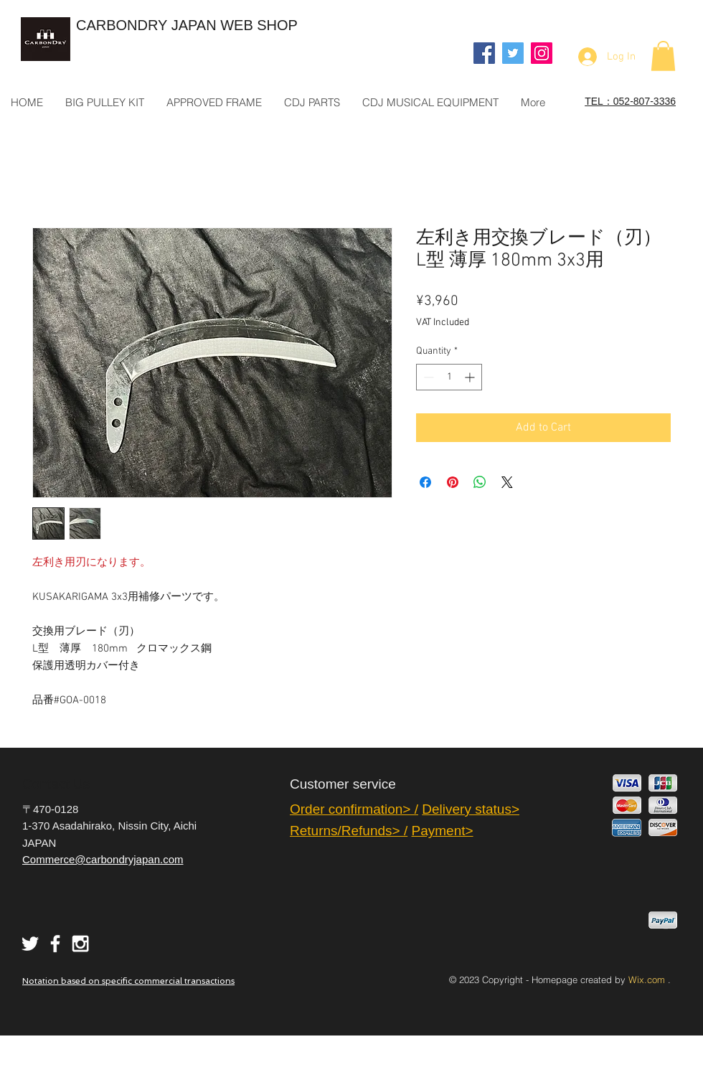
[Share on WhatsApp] (480, 482)
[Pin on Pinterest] (452, 482)
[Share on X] (507, 482)
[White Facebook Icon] (55, 943)
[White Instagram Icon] (80, 943)
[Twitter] (513, 53)
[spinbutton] (449, 377)
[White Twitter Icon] (30, 943)
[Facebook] (484, 53)
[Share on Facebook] (425, 482)
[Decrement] (427, 377)
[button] (663, 56)
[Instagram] (541, 53)
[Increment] (471, 377)
